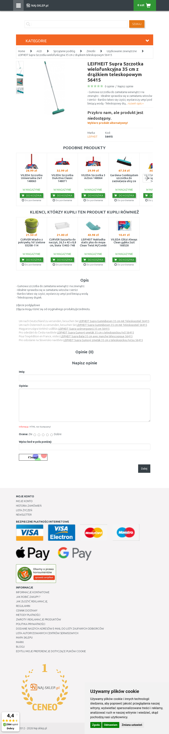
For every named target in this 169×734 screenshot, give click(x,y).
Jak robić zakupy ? (28, 596)
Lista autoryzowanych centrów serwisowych (47, 633)
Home (21, 51)
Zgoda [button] (96, 724)
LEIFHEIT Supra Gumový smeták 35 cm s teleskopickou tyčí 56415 (95, 332)
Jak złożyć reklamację (31, 601)
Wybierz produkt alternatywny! (120, 117)
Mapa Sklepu (24, 637)
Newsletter (24, 514)
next (147, 178)
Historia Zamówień (29, 505)
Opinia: (23, 385)
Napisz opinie (125, 86)
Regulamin (23, 605)
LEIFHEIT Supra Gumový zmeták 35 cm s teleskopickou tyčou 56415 (103, 340)
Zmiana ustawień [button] (132, 724)
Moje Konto (24, 501)
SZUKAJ (136, 23)
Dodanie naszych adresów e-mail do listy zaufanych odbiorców (60, 628)
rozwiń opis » (135, 103)
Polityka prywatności (30, 624)
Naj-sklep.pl (40, 728)
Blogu (20, 646)
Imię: (22, 371)
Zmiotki (91, 51)
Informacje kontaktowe (33, 592)
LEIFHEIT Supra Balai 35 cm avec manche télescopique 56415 (97, 336)
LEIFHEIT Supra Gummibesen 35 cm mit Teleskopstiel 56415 (114, 321)
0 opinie (109, 86)
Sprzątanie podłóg (64, 51)
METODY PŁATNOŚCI (28, 614)
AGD (39, 51)
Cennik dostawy (26, 610)
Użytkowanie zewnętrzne (122, 51)
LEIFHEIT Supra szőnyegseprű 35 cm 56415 (84, 328)
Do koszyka (31, 195)
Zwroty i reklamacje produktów (38, 619)
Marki (20, 642)
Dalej (144, 468)
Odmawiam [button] (111, 724)
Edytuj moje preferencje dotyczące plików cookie (51, 651)
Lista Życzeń (24, 510)
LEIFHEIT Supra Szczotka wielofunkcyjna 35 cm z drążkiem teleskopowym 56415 (65, 55)
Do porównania (31, 200)
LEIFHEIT (92, 136)
